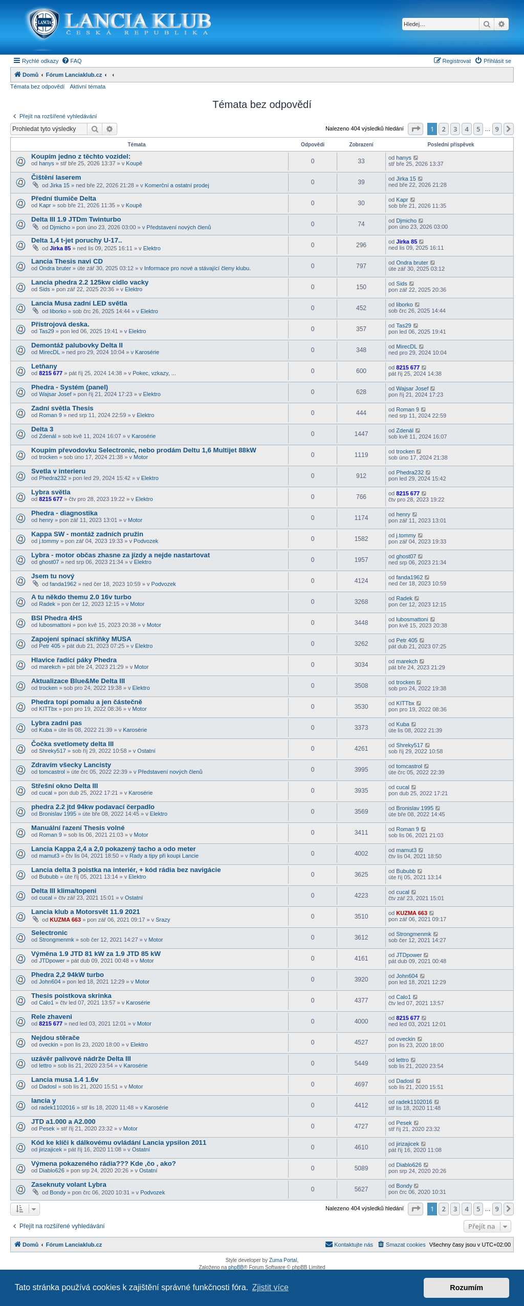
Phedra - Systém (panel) (69, 387)
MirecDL (49, 352)
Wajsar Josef (55, 394)
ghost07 (49, 562)
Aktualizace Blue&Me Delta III (78, 681)
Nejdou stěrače (55, 1037)
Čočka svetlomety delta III (72, 744)
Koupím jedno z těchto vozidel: (80, 156)
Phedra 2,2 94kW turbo (67, 974)
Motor (141, 457)
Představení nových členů (178, 227)
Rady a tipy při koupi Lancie (164, 856)
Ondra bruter (55, 268)
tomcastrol (52, 772)
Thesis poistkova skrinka (71, 995)
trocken (48, 457)
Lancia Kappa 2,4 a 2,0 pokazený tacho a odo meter (113, 849)
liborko (58, 311)
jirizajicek (50, 1149)
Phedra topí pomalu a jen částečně (86, 702)
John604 (49, 981)
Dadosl (47, 1086)
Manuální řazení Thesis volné (77, 828)
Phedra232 (53, 478)
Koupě (134, 163)
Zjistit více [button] (270, 1287)
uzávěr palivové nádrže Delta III (81, 1058)
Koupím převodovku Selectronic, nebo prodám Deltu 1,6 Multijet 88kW (143, 450)
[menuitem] (71, 61)
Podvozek (146, 541)
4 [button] (466, 129)
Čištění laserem (56, 177)
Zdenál (47, 436)
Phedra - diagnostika (64, 513)
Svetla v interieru (58, 471)
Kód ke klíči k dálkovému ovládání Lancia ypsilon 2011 (118, 1142)
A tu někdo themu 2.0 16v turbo (81, 597)
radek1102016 (57, 1107)
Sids (44, 289)
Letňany (44, 366)
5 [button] (478, 129)
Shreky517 (52, 751)
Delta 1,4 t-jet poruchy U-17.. (76, 240)
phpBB (236, 1267)
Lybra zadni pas (56, 723)
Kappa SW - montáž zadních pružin (87, 534)
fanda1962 (63, 584)
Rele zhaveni (51, 1016)
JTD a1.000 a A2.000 (63, 1121)
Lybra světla (50, 492)
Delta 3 (42, 429)
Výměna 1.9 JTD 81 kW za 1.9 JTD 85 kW (96, 953)
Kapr (45, 205)
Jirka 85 (60, 248)
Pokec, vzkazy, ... (154, 373)
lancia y (43, 1100)
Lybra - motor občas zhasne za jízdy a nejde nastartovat (120, 555)
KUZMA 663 (65, 920)
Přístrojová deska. (60, 324)
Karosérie (147, 352)
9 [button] (497, 129)
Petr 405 (49, 646)
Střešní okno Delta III (64, 786)
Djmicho (60, 227)
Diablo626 (51, 1170)
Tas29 (46, 331)
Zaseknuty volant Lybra (68, 1184)
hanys (46, 163)
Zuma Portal (283, 1260)
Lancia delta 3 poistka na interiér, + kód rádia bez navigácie (126, 870)
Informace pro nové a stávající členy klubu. (197, 268)
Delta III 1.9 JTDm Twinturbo (76, 219)
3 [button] (455, 129)
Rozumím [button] (466, 1287)
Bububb (48, 877)
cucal (45, 793)
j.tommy (49, 541)
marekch (49, 667)
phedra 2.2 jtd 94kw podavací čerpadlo (93, 807)
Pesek (47, 1128)
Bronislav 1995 (57, 814)
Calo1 (46, 1002)
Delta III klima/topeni (64, 891)
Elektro (152, 248)
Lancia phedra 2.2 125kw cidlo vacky (89, 282)
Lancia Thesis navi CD (67, 261)
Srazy (163, 920)
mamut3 (49, 856)
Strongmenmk (56, 940)
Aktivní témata (87, 86)
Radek (47, 604)
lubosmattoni (55, 625)
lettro (45, 1065)
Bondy (58, 1192)
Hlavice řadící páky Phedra (74, 660)
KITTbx (48, 709)
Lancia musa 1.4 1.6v (64, 1079)
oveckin (48, 1044)
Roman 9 (50, 415)
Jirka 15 (60, 185)
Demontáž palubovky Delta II (77, 345)
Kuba (45, 730)
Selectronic (49, 933)
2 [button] (443, 129)
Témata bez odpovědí (37, 86)
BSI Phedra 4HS (56, 618)
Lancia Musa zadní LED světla (79, 303)
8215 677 (50, 373)
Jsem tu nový (52, 576)
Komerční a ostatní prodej (177, 185)
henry (46, 520)
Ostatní (146, 751)
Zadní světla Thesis (62, 408)
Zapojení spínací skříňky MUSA (81, 639)
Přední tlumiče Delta (63, 198)
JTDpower (51, 960)
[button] (415, 129)
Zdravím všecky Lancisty (71, 765)
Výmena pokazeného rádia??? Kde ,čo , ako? (103, 1163)
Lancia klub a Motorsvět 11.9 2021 (85, 912)
